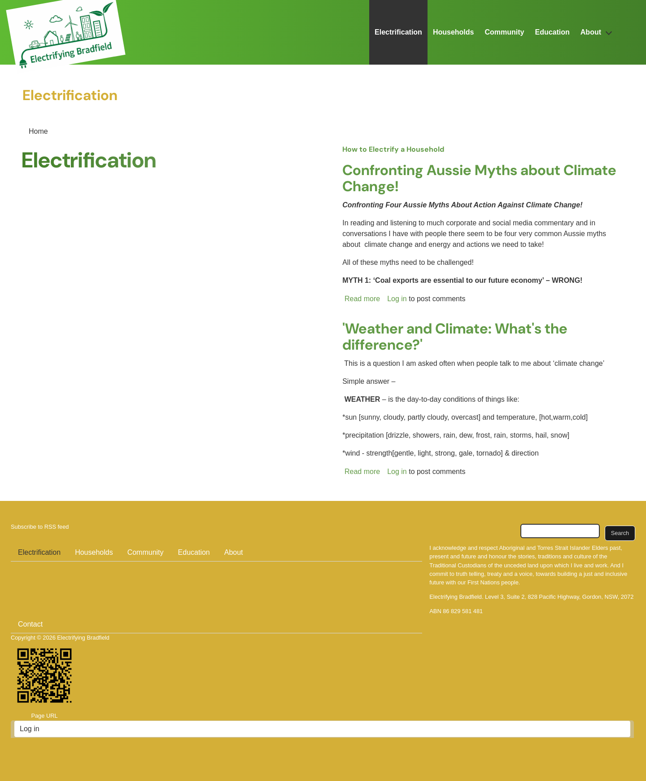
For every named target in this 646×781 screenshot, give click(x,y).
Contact (30, 624)
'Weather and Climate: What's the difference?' (454, 336)
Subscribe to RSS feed (40, 526)
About (591, 32)
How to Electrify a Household (393, 149)
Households (453, 32)
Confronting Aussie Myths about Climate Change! (479, 178)
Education (552, 32)
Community (504, 32)
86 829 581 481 (463, 611)
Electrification (398, 32)
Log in (397, 299)
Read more (362, 299)
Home (38, 131)
